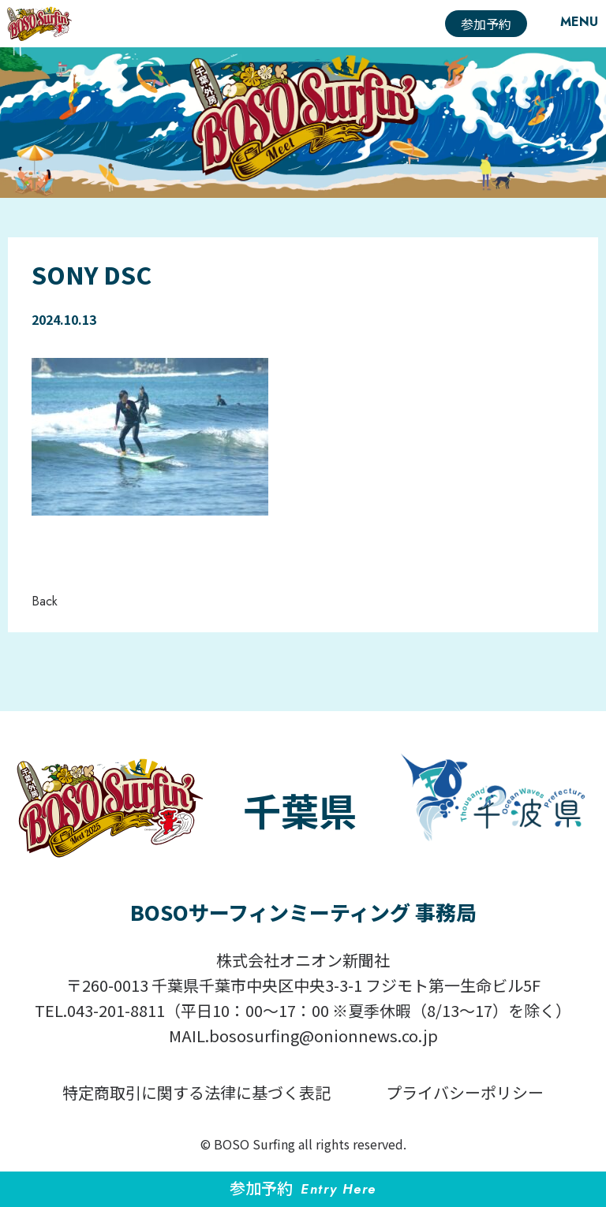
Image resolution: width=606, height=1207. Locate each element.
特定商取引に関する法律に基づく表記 (196, 1092)
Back (45, 601)
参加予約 (486, 23)
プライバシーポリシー (465, 1092)
